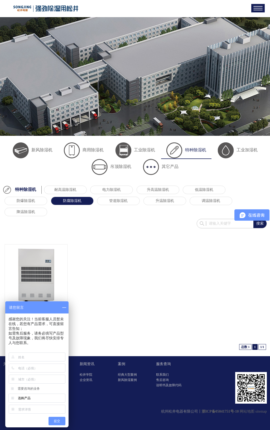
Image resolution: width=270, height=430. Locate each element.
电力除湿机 (111, 190)
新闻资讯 (87, 364)
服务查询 (163, 364)
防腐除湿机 (72, 201)
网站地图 (247, 411)
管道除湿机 (118, 201)
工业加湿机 (238, 150)
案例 (121, 364)
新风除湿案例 (127, 380)
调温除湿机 (211, 201)
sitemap (261, 411)
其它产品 (161, 166)
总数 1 (245, 347)
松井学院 (86, 374)
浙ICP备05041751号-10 (220, 411)
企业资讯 (86, 380)
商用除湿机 (84, 150)
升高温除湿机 (158, 190)
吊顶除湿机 (111, 166)
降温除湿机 (26, 212)
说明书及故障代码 (168, 385)
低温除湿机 (204, 190)
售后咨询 (162, 380)
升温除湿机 (165, 201)
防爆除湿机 (26, 201)
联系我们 (162, 374)
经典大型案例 (127, 374)
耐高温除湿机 (65, 190)
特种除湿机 (186, 150)
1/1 (262, 347)
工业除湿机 (135, 150)
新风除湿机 (32, 150)
